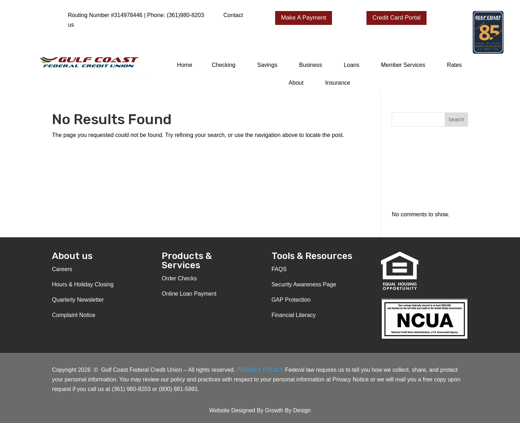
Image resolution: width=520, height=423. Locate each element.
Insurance (337, 83)
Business (310, 65)
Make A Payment (304, 17)
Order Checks (179, 278)
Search (456, 119)
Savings (267, 65)
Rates (454, 65)
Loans (351, 65)
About (296, 83)
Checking (224, 65)
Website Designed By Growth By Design (260, 410)
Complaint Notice (73, 315)
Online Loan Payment (189, 294)
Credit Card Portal (396, 17)
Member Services (403, 65)
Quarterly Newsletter (78, 300)
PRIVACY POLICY (261, 370)
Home (184, 65)
